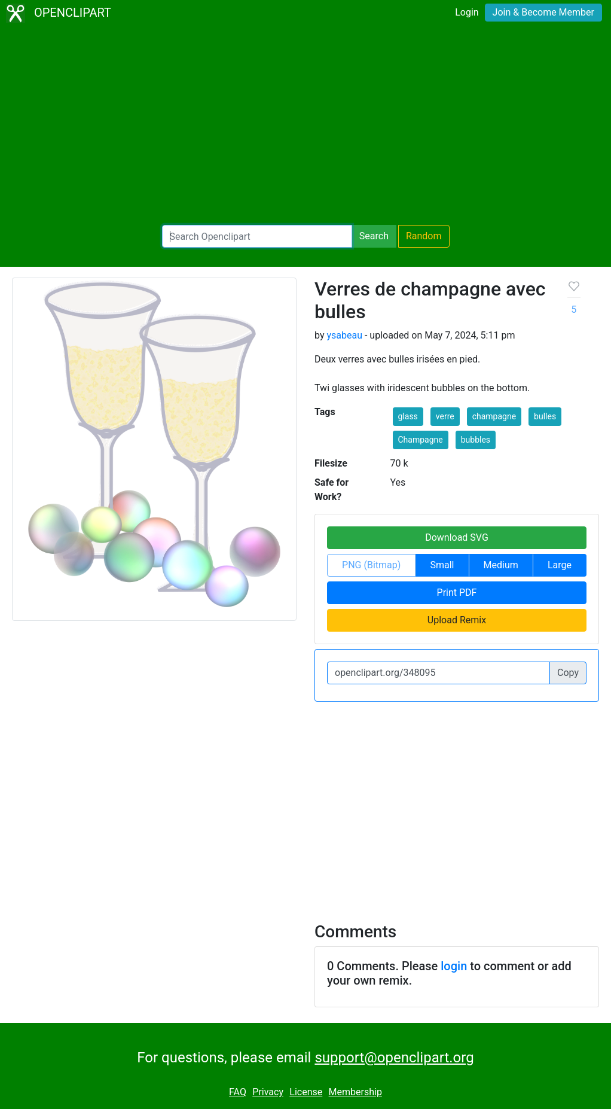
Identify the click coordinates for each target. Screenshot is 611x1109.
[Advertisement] (305, 125)
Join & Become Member (543, 12)
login (454, 966)
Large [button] (560, 565)
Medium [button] (501, 565)
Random (424, 236)
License (305, 1092)
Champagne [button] (420, 439)
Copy (568, 672)
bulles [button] (545, 416)
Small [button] (442, 565)
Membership (355, 1092)
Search (374, 236)
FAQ (237, 1092)
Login (466, 12)
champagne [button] (494, 416)
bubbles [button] (475, 439)
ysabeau (344, 335)
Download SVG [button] (456, 537)
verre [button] (445, 416)
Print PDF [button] (457, 592)
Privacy (267, 1092)
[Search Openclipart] (257, 236)
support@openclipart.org (393, 1057)
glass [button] (408, 416)
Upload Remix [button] (456, 620)
